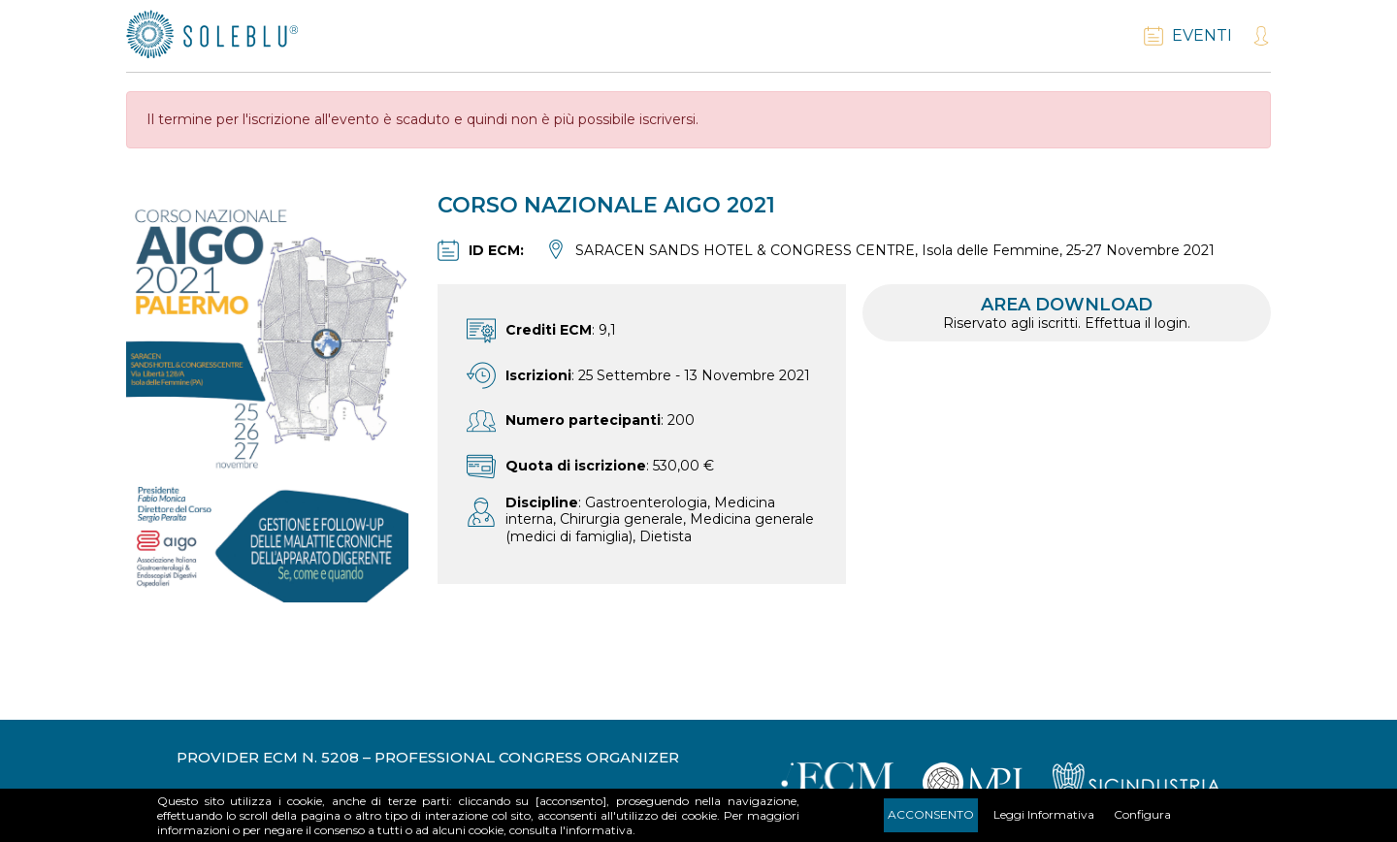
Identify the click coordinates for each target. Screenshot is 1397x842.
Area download (1066, 313)
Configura (1142, 814)
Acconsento (931, 814)
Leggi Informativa (1043, 814)
